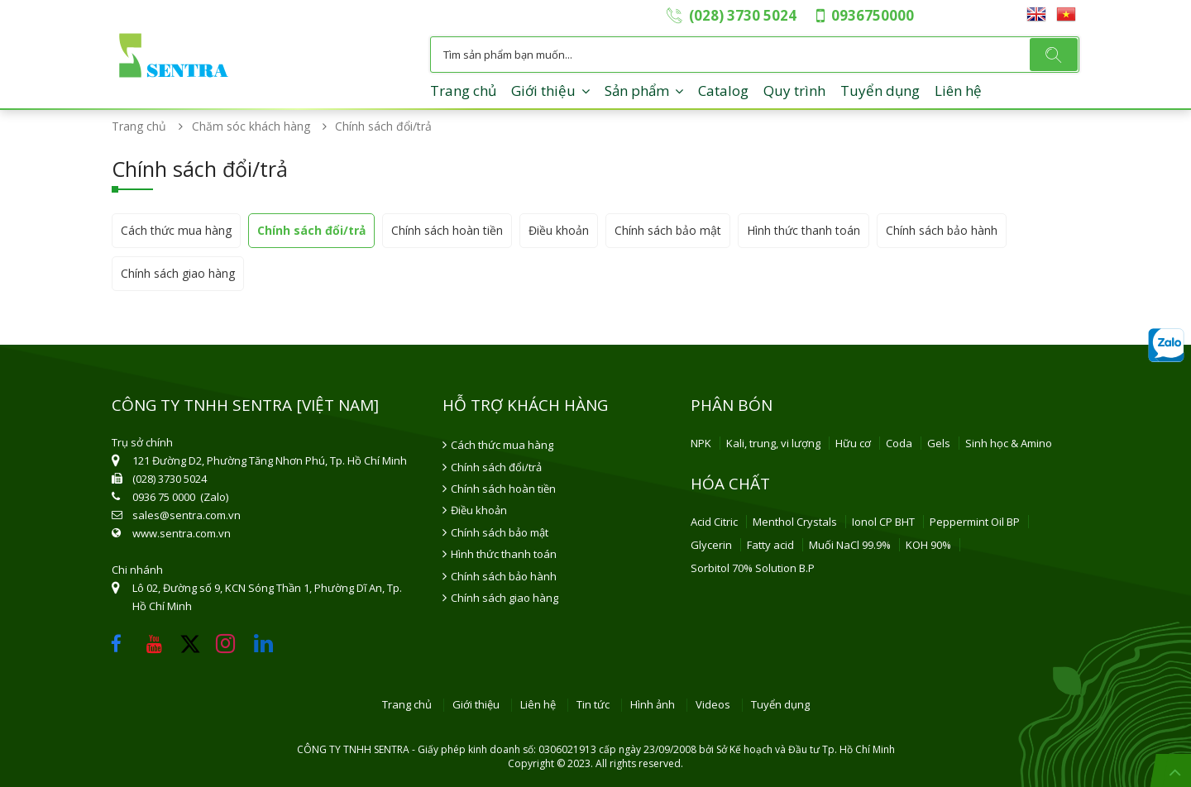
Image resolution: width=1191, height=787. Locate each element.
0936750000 (872, 15)
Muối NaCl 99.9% (850, 544)
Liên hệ (958, 90)
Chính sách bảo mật (668, 230)
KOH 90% (928, 544)
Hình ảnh (652, 705)
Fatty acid (770, 544)
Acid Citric (714, 521)
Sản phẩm (637, 90)
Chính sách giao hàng (178, 273)
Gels (938, 443)
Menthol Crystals (795, 521)
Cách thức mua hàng (176, 230)
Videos (713, 705)
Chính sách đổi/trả (311, 230)
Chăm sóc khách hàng (257, 126)
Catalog (723, 90)
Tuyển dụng (880, 90)
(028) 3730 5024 (742, 15)
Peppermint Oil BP (975, 521)
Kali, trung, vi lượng (773, 443)
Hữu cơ (853, 443)
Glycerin (711, 544)
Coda (899, 443)
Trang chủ (463, 90)
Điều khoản (559, 230)
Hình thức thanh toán (803, 230)
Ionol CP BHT (883, 521)
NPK (701, 443)
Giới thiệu (543, 90)
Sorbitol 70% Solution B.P (753, 568)
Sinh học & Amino (1008, 443)
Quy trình (794, 90)
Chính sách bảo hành (941, 230)
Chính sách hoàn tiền (447, 230)
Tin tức (593, 705)
